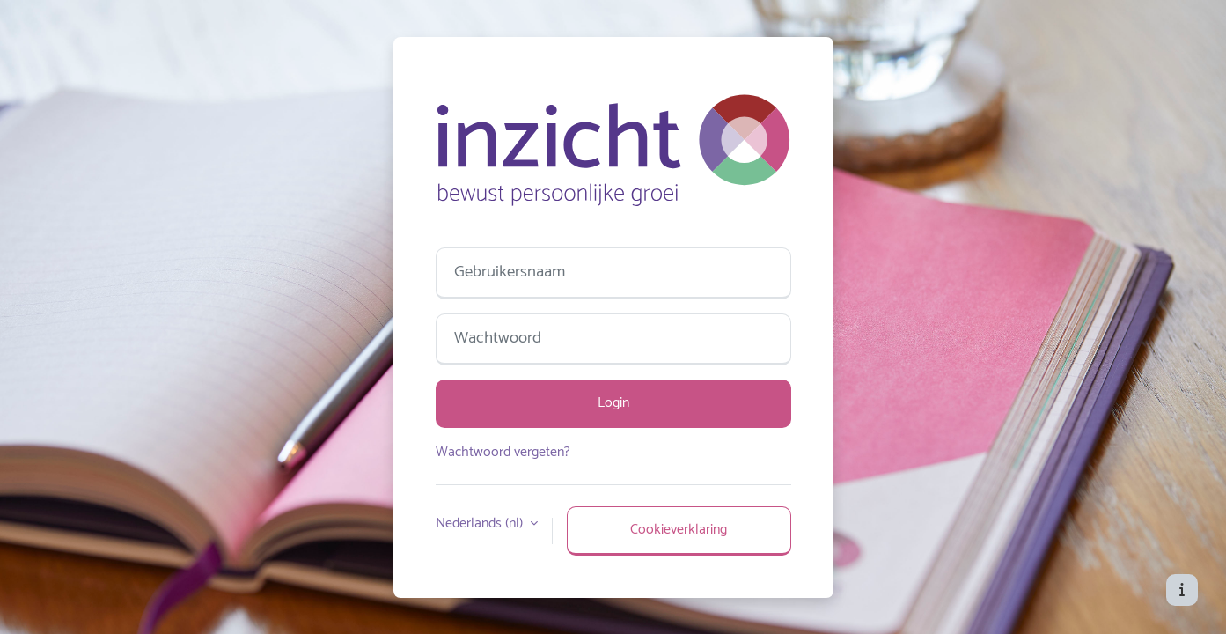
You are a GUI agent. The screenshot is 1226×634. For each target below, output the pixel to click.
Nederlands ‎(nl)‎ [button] (481, 523)
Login (613, 403)
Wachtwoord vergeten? (503, 452)
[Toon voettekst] (1182, 590)
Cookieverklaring (678, 530)
